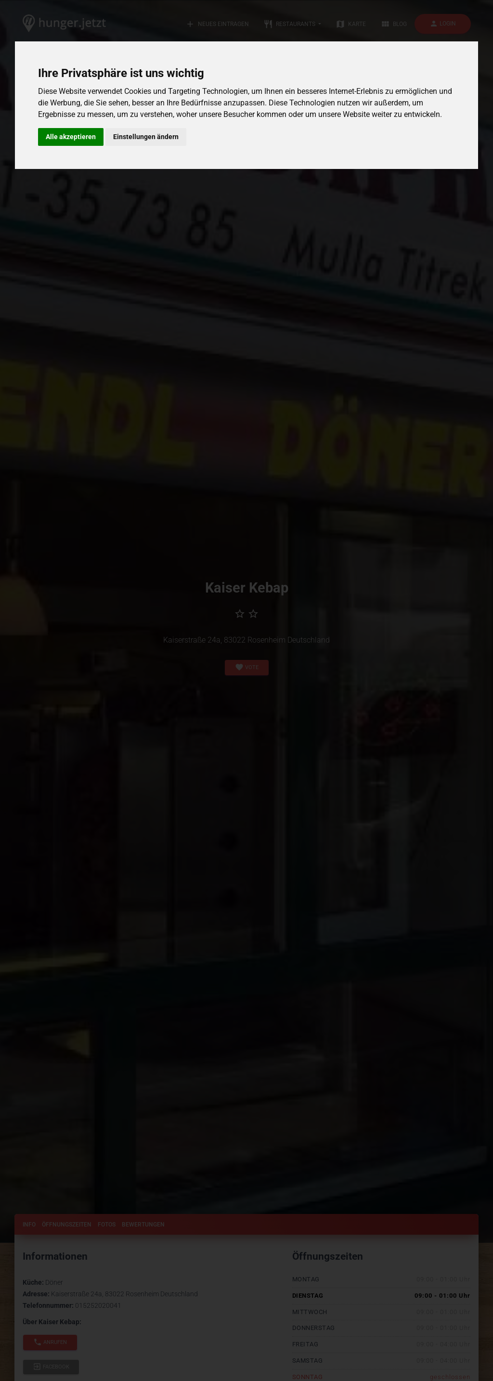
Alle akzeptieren (71, 137)
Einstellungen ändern (146, 137)
